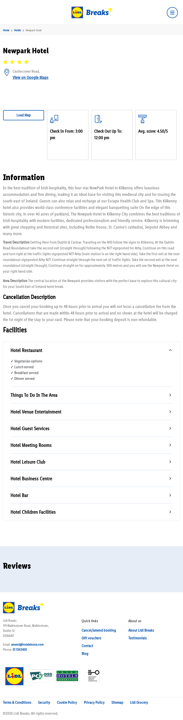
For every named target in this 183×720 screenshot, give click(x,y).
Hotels (17, 30)
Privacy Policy (94, 702)
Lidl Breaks (22, 713)
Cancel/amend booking (99, 630)
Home (6, 30)
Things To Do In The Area (33, 395)
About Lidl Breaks (141, 630)
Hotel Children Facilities (33, 512)
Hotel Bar (19, 495)
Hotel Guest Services (29, 428)
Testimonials (137, 638)
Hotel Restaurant (26, 350)
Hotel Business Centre (31, 478)
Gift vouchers (91, 638)
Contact (87, 645)
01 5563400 (20, 650)
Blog (85, 653)
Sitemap (117, 702)
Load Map (23, 115)
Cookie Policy (67, 702)
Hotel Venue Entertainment (35, 412)
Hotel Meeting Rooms (31, 445)
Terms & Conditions (17, 702)
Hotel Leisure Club (27, 462)
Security (44, 702)
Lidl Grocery (139, 702)
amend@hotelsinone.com (27, 645)
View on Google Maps (30, 77)
